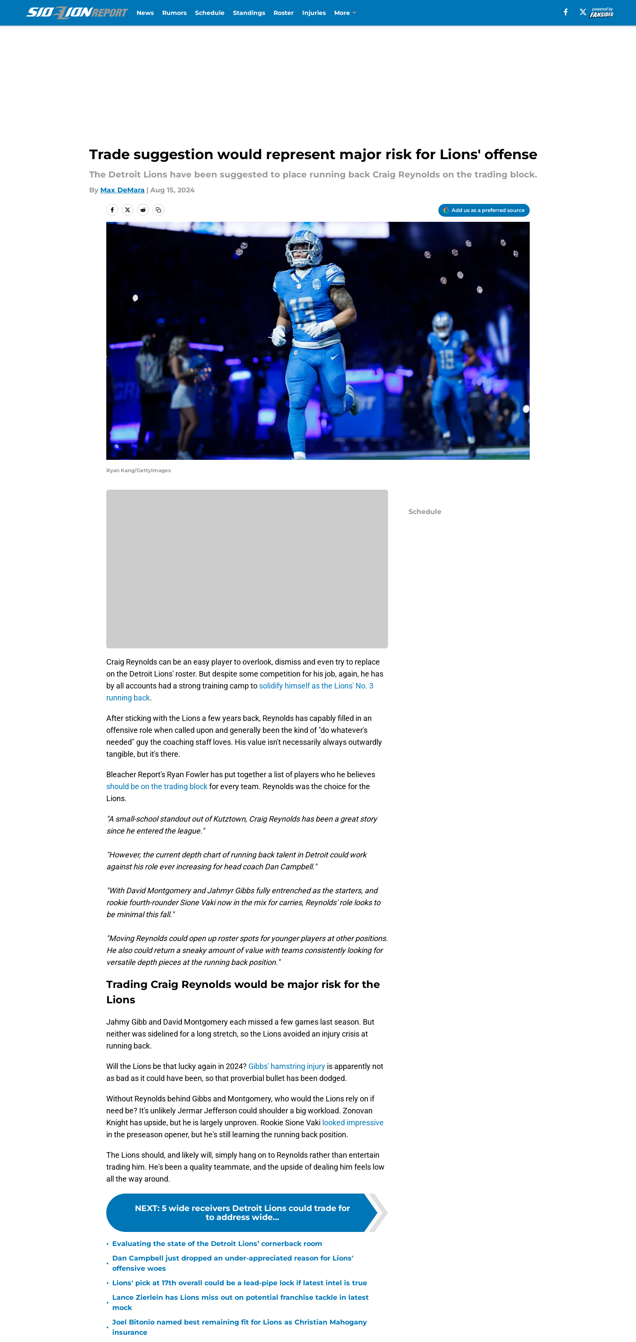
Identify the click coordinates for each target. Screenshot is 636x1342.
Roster (284, 13)
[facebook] (566, 12)
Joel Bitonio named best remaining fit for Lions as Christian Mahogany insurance (239, 1327)
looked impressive (353, 1122)
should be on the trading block (156, 786)
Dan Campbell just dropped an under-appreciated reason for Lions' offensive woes (232, 1263)
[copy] (158, 210)
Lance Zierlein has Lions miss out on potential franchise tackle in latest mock (240, 1302)
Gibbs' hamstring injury (287, 1066)
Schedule (210, 13)
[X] (583, 12)
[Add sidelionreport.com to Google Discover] (484, 210)
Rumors (174, 13)
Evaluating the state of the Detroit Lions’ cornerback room (217, 1244)
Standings (249, 13)
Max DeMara (122, 190)
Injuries (314, 13)
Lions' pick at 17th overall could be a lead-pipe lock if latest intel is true (239, 1283)
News (145, 13)
